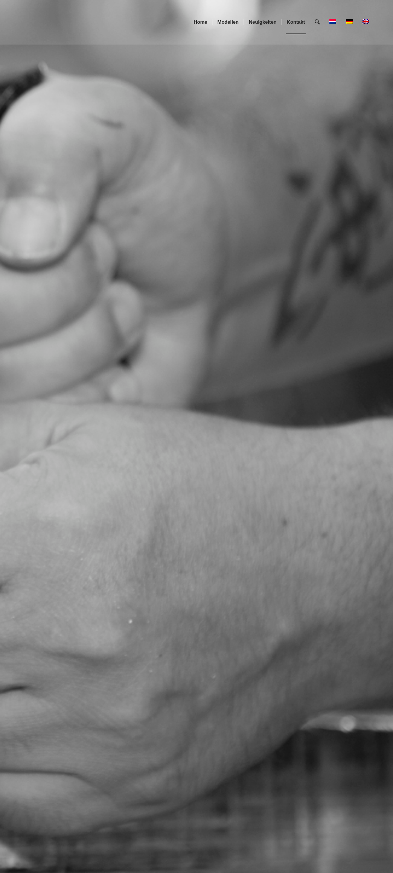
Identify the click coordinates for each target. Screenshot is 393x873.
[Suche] (317, 22)
